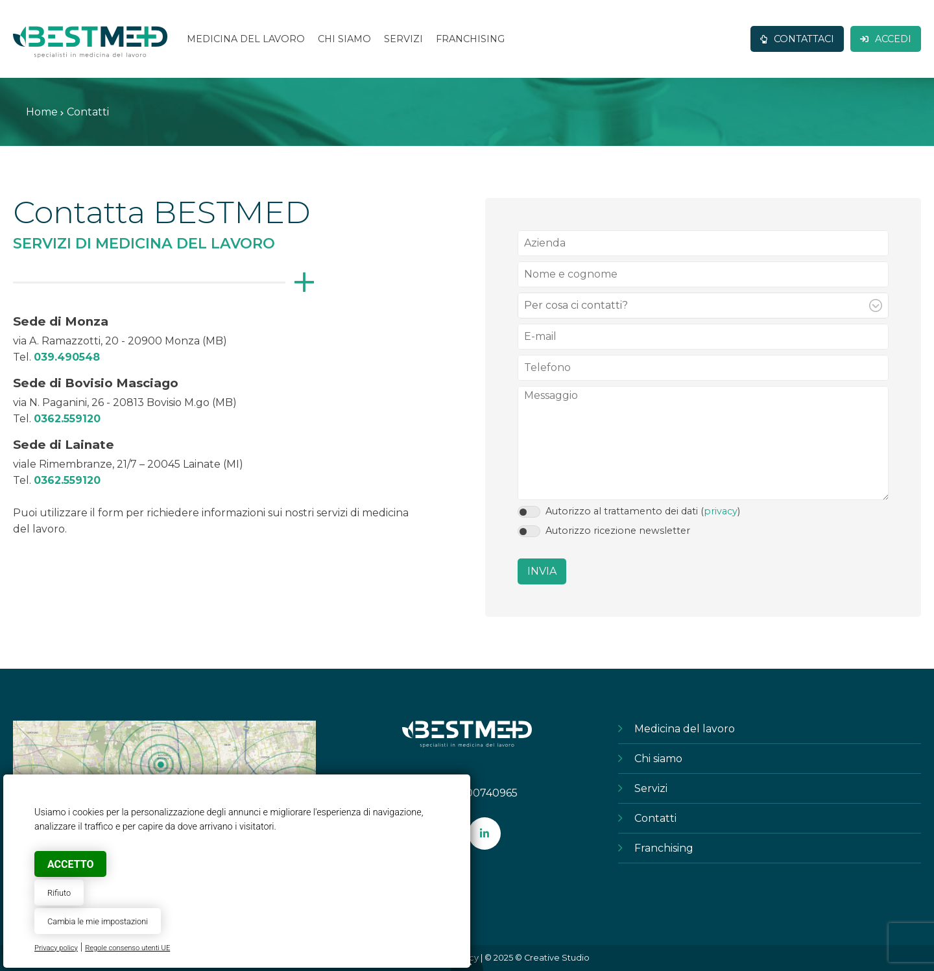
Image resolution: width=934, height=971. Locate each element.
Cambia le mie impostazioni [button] (97, 921)
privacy (720, 511)
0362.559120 (67, 419)
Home (42, 112)
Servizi (650, 788)
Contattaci (797, 39)
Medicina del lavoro (684, 729)
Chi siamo (658, 758)
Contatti (655, 818)
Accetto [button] (70, 864)
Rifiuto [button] (59, 893)
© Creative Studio (552, 958)
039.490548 (67, 357)
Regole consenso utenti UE (127, 948)
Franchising (663, 848)
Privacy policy (56, 948)
